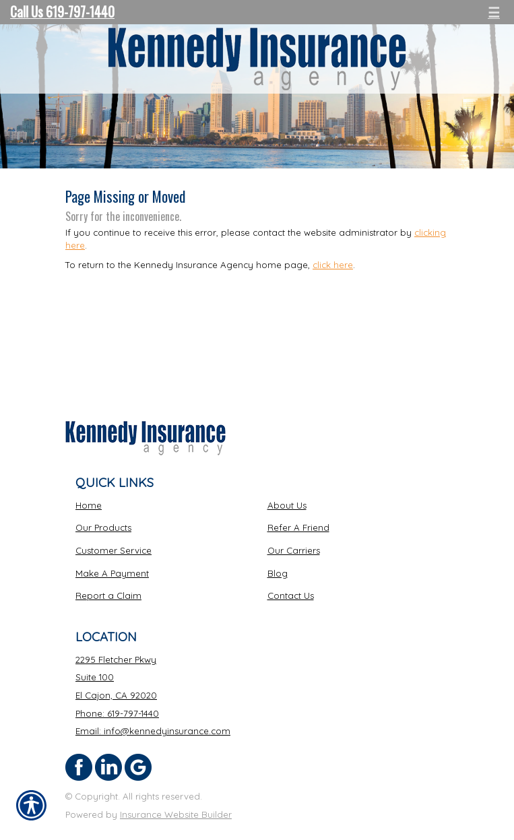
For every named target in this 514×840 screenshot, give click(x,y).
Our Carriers (293, 550)
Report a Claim (108, 595)
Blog (277, 573)
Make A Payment (112, 573)
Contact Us (290, 595)
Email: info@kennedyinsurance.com (152, 730)
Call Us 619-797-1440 (62, 12)
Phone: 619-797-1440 (117, 713)
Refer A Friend (298, 527)
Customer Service (113, 550)
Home (88, 505)
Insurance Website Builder (176, 814)
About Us (287, 505)
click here (333, 264)
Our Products (103, 527)
